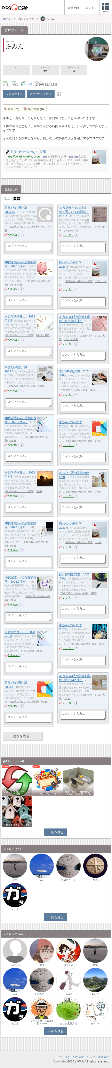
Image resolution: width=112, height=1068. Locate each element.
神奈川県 (26, 84)
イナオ (15, 909)
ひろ (95, 880)
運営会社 (103, 1057)
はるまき (68, 965)
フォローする (14, 93)
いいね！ (14, 234)
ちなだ (95, 994)
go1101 (95, 1023)
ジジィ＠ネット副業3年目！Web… (41, 1022)
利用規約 (78, 1057)
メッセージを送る (40, 93)
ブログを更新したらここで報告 (16, 793)
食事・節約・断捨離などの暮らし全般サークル (78, 793)
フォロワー (45, 70)
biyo (42, 965)
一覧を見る (56, 832)
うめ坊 (68, 994)
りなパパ (15, 965)
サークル (65, 1057)
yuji (41, 880)
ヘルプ (91, 1057)
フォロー (16, 70)
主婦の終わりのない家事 (24, 226)
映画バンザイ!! (48, 794)
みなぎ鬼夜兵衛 (68, 1023)
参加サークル (74, 70)
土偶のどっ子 (68, 880)
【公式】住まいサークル (16, 825)
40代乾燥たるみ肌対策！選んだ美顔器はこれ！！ (74, 212)
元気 (15, 880)
